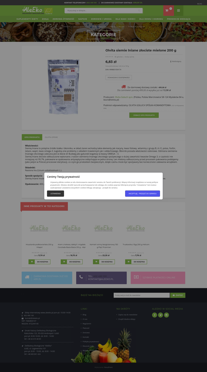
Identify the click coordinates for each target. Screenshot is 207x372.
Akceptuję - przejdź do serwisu (143, 193)
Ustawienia (55, 193)
